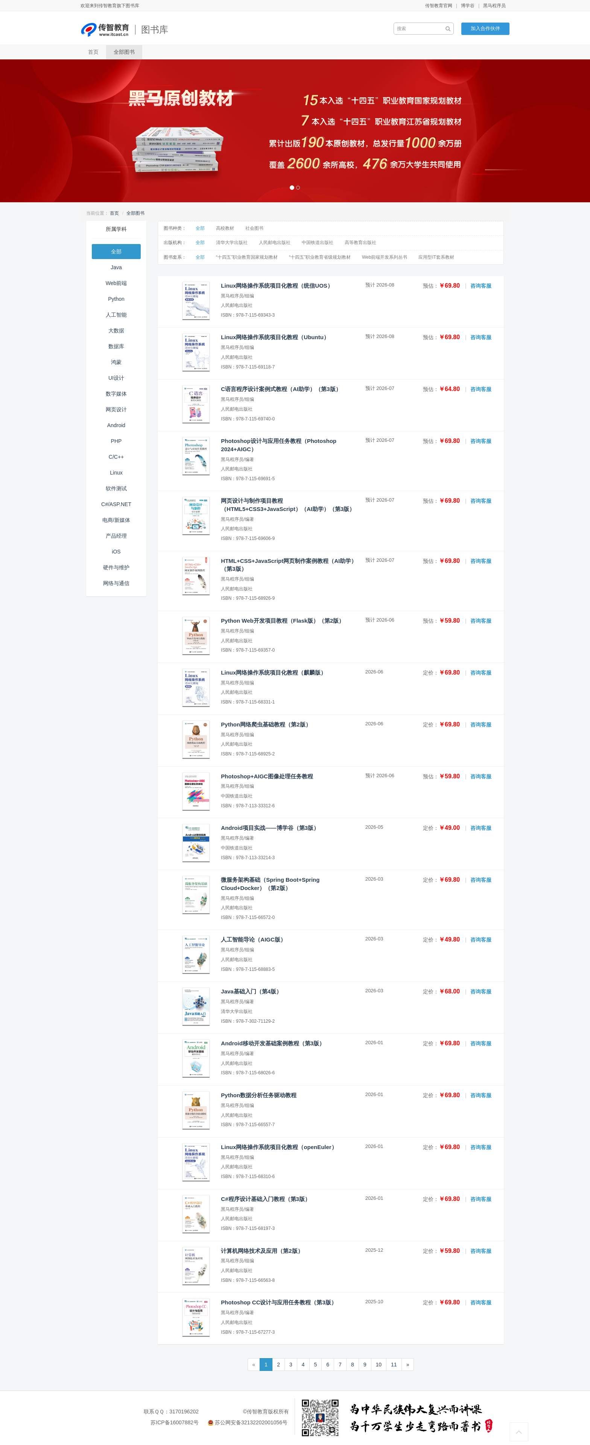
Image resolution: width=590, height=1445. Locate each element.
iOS (116, 552)
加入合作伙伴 (485, 28)
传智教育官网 (438, 5)
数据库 (116, 346)
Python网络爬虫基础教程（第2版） (266, 724)
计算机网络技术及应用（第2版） (262, 1251)
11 (394, 1365)
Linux (116, 473)
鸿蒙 (116, 362)
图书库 (154, 29)
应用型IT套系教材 (436, 257)
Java (116, 267)
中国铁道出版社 (317, 242)
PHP (116, 441)
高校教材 (225, 228)
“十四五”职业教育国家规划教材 (247, 257)
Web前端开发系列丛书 (384, 257)
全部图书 (124, 52)
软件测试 (116, 488)
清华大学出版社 (232, 242)
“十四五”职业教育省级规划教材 (320, 257)
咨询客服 (480, 286)
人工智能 (116, 315)
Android (116, 425)
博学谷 (467, 5)
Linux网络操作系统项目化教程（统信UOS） (277, 285)
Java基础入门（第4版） (251, 991)
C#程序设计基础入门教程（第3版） (265, 1199)
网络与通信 (116, 583)
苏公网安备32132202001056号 (251, 1422)
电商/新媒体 (116, 520)
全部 (116, 252)
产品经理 (116, 536)
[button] (44, 130)
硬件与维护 (116, 567)
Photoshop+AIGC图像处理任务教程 (267, 776)
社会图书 (254, 228)
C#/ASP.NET (116, 504)
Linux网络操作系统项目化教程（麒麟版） (273, 672)
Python (116, 299)
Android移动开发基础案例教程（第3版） (273, 1043)
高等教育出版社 (360, 242)
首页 (93, 52)
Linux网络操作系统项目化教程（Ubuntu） (275, 337)
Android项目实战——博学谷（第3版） (270, 828)
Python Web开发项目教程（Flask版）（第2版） (282, 620)
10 (379, 1365)
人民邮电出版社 (274, 242)
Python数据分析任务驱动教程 (259, 1095)
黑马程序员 (494, 5)
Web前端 (116, 283)
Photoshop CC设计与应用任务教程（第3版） (279, 1302)
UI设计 (116, 378)
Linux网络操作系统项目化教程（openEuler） (279, 1147)
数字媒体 (116, 394)
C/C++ (116, 457)
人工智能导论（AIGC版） (253, 939)
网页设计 (116, 409)
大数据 (116, 331)
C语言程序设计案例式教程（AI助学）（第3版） (281, 389)
